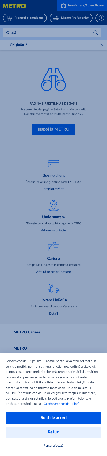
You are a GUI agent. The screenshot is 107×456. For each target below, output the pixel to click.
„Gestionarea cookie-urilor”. (60, 404)
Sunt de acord (54, 418)
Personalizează (53, 445)
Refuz (54, 432)
